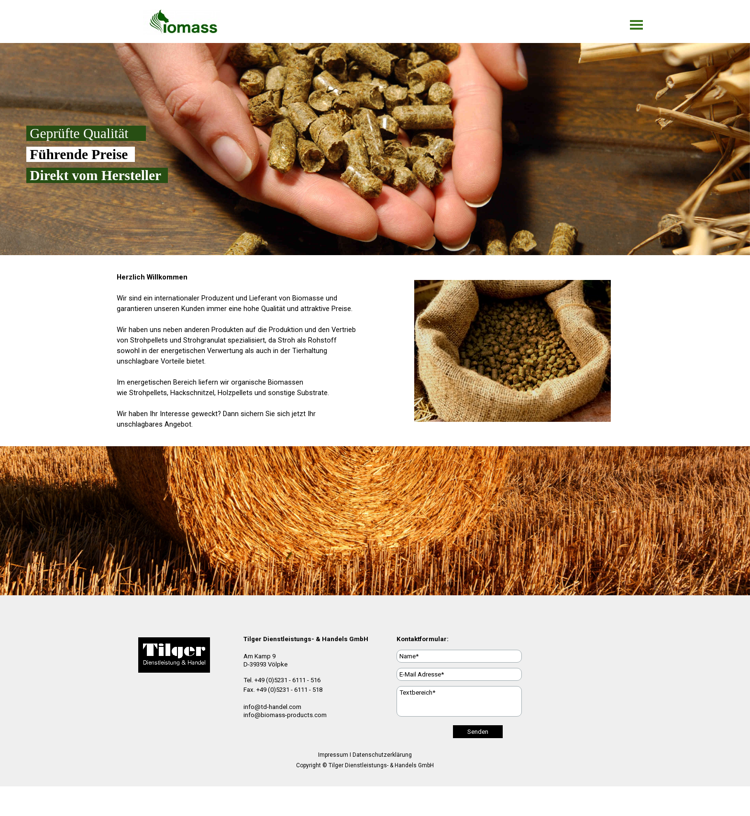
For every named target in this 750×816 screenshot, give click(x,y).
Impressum (333, 755)
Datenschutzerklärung (382, 755)
